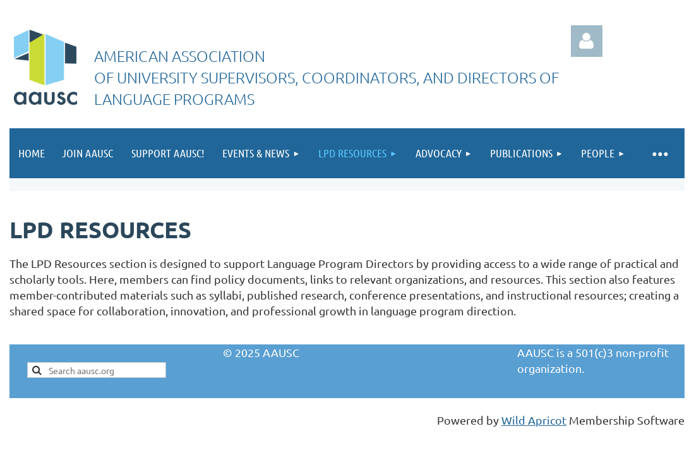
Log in (586, 41)
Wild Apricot (533, 420)
